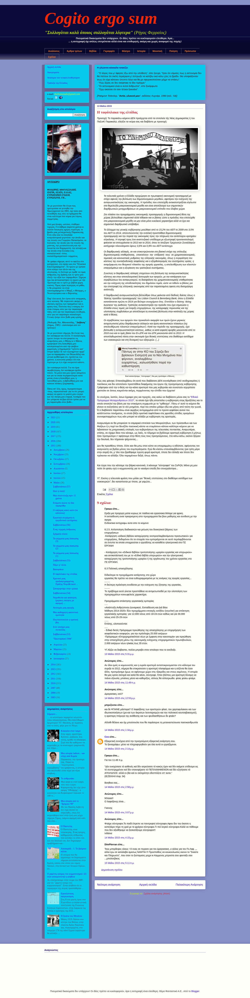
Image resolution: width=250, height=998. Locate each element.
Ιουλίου (57, 473)
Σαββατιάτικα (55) (61, 560)
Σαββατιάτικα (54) (61, 593)
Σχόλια (52, 57)
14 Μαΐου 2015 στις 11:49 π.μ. (120, 682)
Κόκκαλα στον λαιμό (71, 731)
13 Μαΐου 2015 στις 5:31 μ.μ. (119, 654)
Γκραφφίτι (109, 51)
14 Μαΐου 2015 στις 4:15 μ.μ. (119, 837)
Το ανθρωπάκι (67, 778)
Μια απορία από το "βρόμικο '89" (70, 802)
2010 (53, 683)
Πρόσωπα (190, 51)
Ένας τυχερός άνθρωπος (64, 529)
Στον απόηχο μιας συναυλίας (61, 628)
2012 (53, 674)
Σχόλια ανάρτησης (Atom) (157, 893)
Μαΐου (57, 482)
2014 (53, 664)
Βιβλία (92, 51)
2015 (53, 445)
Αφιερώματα (53, 72)
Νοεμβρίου (59, 454)
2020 (53, 422)
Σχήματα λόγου (60, 534)
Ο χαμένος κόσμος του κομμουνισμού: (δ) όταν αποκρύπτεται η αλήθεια (66, 875)
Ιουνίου (57, 478)
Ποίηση (173, 51)
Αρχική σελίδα (148, 884)
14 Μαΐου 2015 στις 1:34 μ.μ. (119, 730)
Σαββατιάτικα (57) (61, 486)
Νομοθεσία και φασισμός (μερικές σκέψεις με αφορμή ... (65, 600)
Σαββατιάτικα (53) (61, 634)
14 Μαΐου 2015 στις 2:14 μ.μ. (119, 748)
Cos (107, 736)
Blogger (195, 991)
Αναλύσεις (54, 51)
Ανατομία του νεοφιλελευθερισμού (63, 77)
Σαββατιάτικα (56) (61, 525)
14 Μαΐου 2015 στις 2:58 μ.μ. (119, 787)
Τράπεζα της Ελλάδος (57, 83)
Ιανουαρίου (59, 658)
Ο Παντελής (66, 826)
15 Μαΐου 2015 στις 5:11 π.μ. (119, 863)
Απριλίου (58, 644)
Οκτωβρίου (59, 459)
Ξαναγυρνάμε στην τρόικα (65, 588)
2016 (53, 441)
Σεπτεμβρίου (60, 464)
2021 (53, 417)
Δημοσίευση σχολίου (112, 869)
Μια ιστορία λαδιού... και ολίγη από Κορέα (73, 754)
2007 (53, 688)
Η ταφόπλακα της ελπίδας (65, 574)
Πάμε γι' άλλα (59, 565)
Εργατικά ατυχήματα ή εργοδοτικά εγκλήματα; (65, 519)
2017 (53, 436)
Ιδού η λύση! (59, 491)
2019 (53, 427)
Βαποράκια (58, 569)
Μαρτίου (58, 649)
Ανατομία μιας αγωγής (63, 607)
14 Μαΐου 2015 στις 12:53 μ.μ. (120, 698)
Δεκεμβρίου (59, 450)
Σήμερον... (52, 714)
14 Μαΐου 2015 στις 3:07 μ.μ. (119, 812)
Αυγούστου (59, 468)
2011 (53, 678)
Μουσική (157, 51)
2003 (53, 697)
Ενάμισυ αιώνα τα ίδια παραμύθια (63, 504)
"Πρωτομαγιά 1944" (62, 638)
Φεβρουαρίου (60, 654)
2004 (53, 693)
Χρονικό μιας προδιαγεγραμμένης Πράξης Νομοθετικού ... (65, 581)
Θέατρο (126, 51)
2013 (53, 669)
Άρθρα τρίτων (74, 51)
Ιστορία (141, 51)
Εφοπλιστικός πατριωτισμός (67, 895)
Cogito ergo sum (101, 18)
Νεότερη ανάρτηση (108, 884)
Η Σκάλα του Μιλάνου (71, 916)
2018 (53, 431)
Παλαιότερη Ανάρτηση (189, 884)
